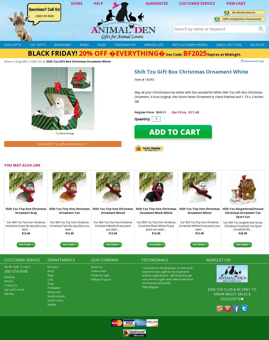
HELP (98, 3)
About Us (96, 267)
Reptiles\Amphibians (189, 45)
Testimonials (98, 271)
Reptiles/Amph (56, 296)
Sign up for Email (14, 289)
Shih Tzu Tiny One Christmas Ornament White (199, 211)
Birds (84, 45)
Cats (50, 279)
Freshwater (125, 45)
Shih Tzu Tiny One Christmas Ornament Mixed (112, 211)
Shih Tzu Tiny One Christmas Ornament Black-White (156, 211)
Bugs (102, 45)
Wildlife (257, 45)
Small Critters (228, 45)
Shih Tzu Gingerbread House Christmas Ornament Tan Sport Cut (243, 213)
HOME (76, 3)
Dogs (50, 283)
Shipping (9, 277)
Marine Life (154, 45)
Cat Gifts (38, 45)
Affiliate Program (101, 279)
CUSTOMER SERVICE (197, 3)
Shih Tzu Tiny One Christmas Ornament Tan (69, 211)
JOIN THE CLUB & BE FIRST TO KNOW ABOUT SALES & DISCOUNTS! (232, 294)
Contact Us (10, 285)
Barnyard (62, 45)
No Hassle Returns (243, 12)
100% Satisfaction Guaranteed (241, 19)
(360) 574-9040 (44, 16)
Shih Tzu (36, 61)
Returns (8, 281)
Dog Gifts (12, 45)
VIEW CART (236, 3)
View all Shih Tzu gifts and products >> (63, 144)
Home (8, 61)
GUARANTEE (157, 3)
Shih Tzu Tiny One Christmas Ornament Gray (26, 211)
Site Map (9, 294)
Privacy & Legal (100, 275)
